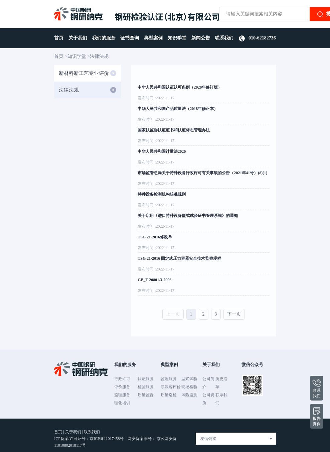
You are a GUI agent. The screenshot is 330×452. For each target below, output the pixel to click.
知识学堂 (177, 37)
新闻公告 (200, 37)
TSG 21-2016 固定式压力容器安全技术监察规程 (179, 258)
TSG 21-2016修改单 (155, 237)
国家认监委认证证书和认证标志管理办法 (174, 130)
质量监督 (146, 394)
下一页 (234, 314)
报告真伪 (317, 416)
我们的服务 (104, 37)
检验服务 (146, 386)
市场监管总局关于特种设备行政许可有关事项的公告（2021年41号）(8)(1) (202, 173)
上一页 (173, 314)
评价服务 (122, 386)
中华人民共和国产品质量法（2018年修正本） (178, 108)
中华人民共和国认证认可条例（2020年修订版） (180, 87)
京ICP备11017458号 (107, 438)
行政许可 (122, 378)
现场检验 (189, 386)
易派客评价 (171, 386)
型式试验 (189, 378)
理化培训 (122, 403)
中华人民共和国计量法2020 (162, 151)
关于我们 (77, 37)
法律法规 (99, 56)
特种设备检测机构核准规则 (162, 194)
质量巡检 (169, 394)
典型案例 (153, 37)
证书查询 (129, 37)
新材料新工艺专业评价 (87, 73)
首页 (58, 37)
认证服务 (146, 378)
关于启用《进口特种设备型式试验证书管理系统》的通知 (188, 215)
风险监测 (189, 394)
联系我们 (224, 37)
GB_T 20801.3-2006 (154, 279)
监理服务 (122, 394)
